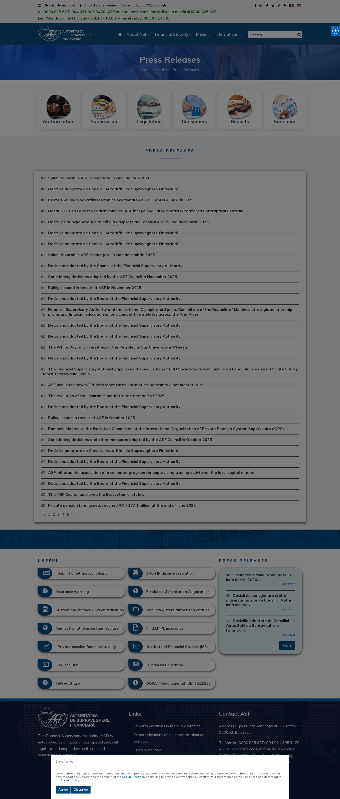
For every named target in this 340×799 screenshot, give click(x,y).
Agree (63, 789)
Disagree (81, 789)
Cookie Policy (131, 777)
